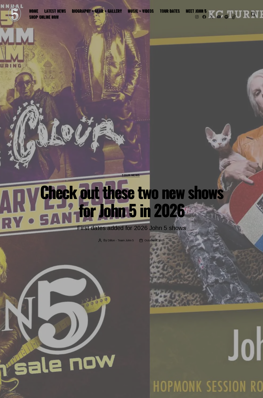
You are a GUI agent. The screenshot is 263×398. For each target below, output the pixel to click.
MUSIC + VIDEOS (141, 11)
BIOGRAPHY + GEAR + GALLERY (96, 11)
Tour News (131, 175)
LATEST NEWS (55, 11)
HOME (33, 11)
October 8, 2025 (155, 240)
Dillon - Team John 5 (119, 240)
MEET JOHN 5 (196, 11)
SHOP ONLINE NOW (44, 17)
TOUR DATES (170, 11)
